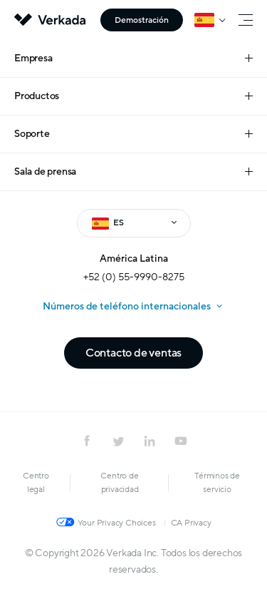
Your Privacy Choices (117, 522)
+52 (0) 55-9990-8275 (133, 277)
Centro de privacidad (119, 482)
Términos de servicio (217, 482)
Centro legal (36, 482)
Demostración (142, 20)
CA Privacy (191, 522)
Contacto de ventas (133, 353)
